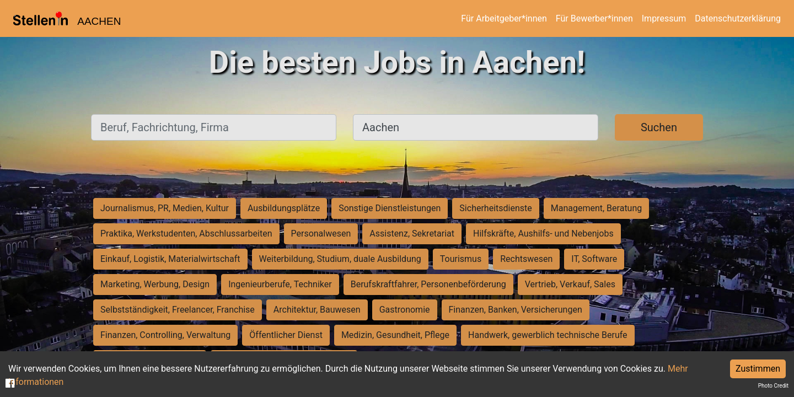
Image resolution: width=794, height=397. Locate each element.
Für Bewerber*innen (594, 18)
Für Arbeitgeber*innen (503, 18)
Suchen (659, 127)
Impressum (664, 18)
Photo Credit (773, 386)
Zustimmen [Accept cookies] (758, 368)
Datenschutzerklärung (738, 18)
